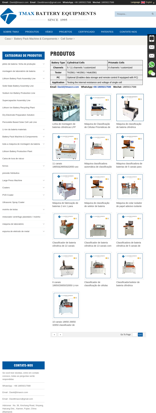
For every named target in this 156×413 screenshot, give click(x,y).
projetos (65, 31)
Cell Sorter (68, 38)
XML (60, 403)
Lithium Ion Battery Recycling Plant (18, 107)
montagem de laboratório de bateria (18, 71)
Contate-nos (128, 31)
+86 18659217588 (82, 2)
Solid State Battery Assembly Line (18, 85)
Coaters (6, 187)
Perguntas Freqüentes (92, 403)
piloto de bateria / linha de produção (19, 64)
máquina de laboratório (13, 224)
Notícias (35, 403)
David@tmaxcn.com (19, 2)
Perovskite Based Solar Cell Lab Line (19, 122)
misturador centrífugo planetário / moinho (21, 216)
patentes (107, 31)
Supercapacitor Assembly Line (16, 100)
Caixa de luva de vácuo (13, 158)
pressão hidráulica (10, 173)
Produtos (32, 31)
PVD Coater (7, 195)
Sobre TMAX (11, 31)
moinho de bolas (10, 209)
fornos (5, 165)
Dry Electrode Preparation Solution (18, 115)
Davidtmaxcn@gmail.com (49, 2)
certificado (86, 31)
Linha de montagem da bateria (90, 364)
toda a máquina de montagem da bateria (21, 144)
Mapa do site (48, 403)
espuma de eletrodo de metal (15, 231)
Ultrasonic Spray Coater (13, 202)
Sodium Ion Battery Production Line (18, 93)
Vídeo (49, 31)
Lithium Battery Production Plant (17, 151)
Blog (124, 403)
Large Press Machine (12, 180)
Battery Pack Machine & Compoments (36, 38)
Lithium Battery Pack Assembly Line (19, 78)
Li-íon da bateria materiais (14, 129)
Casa (8, 38)
